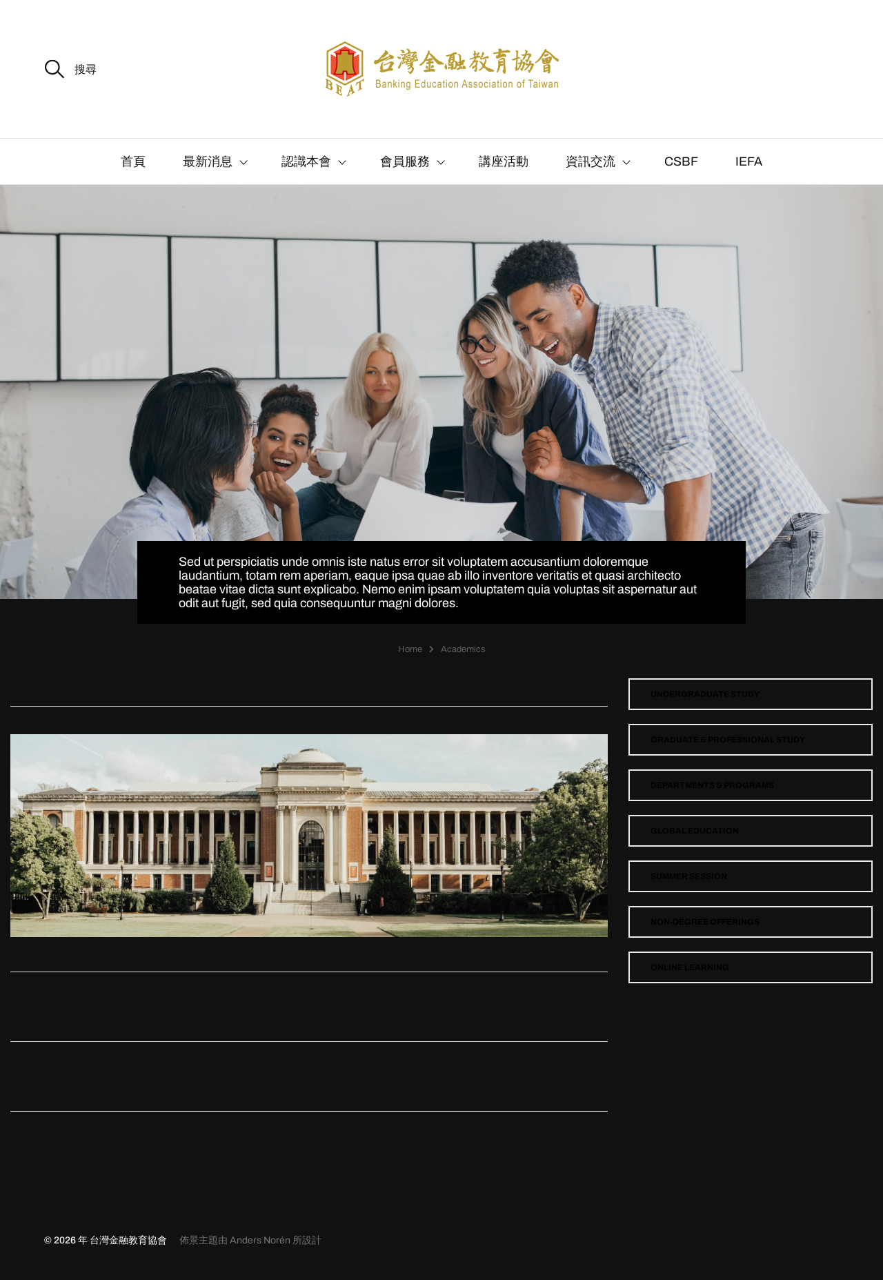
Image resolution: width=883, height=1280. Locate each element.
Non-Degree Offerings (705, 922)
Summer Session (689, 876)
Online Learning (690, 967)
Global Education (695, 831)
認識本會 (306, 161)
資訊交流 (590, 161)
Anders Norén (260, 1240)
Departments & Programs (712, 785)
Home (410, 649)
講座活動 (503, 161)
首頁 (133, 161)
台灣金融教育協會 (128, 1240)
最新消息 (207, 161)
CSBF (681, 161)
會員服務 (405, 161)
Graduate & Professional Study (728, 740)
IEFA (748, 161)
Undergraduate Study (705, 694)
